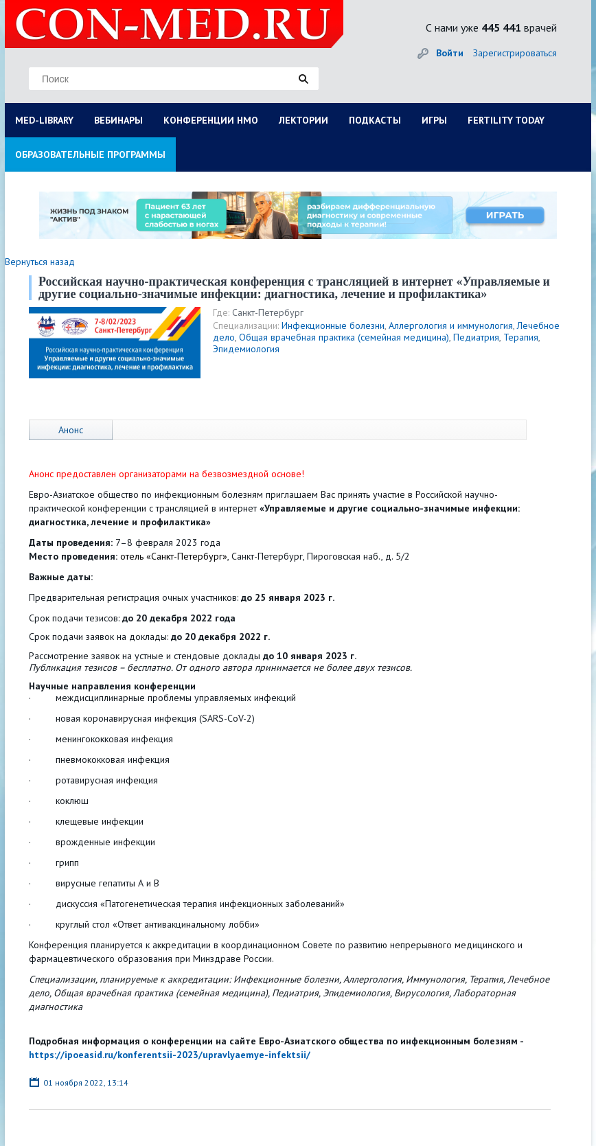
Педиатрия (476, 337)
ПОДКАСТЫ (375, 120)
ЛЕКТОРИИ (303, 120)
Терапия (520, 337)
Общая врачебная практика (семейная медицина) (344, 337)
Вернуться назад (40, 261)
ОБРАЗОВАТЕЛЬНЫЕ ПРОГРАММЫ (90, 154)
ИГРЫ (434, 120)
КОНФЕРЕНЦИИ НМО (210, 120)
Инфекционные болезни (333, 325)
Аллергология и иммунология (451, 325)
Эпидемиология (246, 349)
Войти (449, 53)
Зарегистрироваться (515, 53)
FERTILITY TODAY (506, 120)
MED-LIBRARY (44, 120)
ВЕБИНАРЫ (118, 120)
